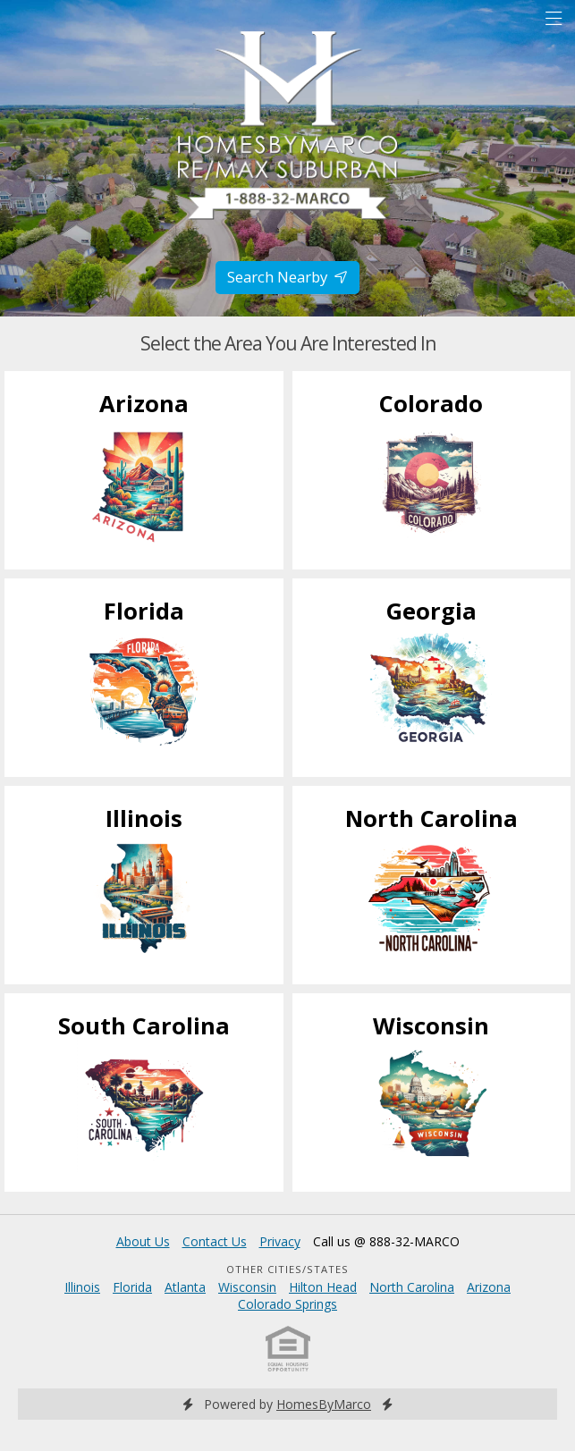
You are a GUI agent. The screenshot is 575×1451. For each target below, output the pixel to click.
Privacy (279, 1241)
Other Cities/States (287, 1269)
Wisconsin (247, 1286)
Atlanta (185, 1286)
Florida (132, 1286)
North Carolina (411, 1286)
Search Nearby (287, 276)
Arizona (489, 1286)
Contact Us (214, 1241)
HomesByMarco (323, 1404)
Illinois (82, 1286)
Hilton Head (323, 1286)
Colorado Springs (287, 1303)
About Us (143, 1241)
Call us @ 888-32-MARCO (386, 1241)
